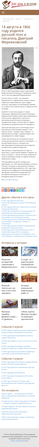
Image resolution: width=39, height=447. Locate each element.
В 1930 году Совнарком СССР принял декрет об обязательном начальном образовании (18, 212)
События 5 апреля (12, 358)
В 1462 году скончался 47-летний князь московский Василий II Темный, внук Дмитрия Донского (18, 383)
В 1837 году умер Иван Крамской (13, 373)
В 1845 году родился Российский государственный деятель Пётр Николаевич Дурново (19, 363)
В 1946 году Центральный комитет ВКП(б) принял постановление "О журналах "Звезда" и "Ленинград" (19, 221)
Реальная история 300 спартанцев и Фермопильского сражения (14, 413)
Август (18, 19)
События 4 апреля (12, 326)
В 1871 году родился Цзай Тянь (13, 201)
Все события (8, 19)
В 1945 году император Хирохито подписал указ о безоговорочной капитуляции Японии (19, 216)
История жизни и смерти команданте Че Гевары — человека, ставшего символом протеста (19, 402)
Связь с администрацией (19, 441)
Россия (5, 180)
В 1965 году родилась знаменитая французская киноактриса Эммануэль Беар (18, 227)
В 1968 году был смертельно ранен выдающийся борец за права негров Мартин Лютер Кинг (19, 331)
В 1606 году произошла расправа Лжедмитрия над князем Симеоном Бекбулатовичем (18, 353)
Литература (14, 180)
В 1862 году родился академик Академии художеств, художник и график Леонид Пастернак (19, 347)
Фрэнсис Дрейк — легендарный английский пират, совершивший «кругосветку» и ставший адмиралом (18, 396)
